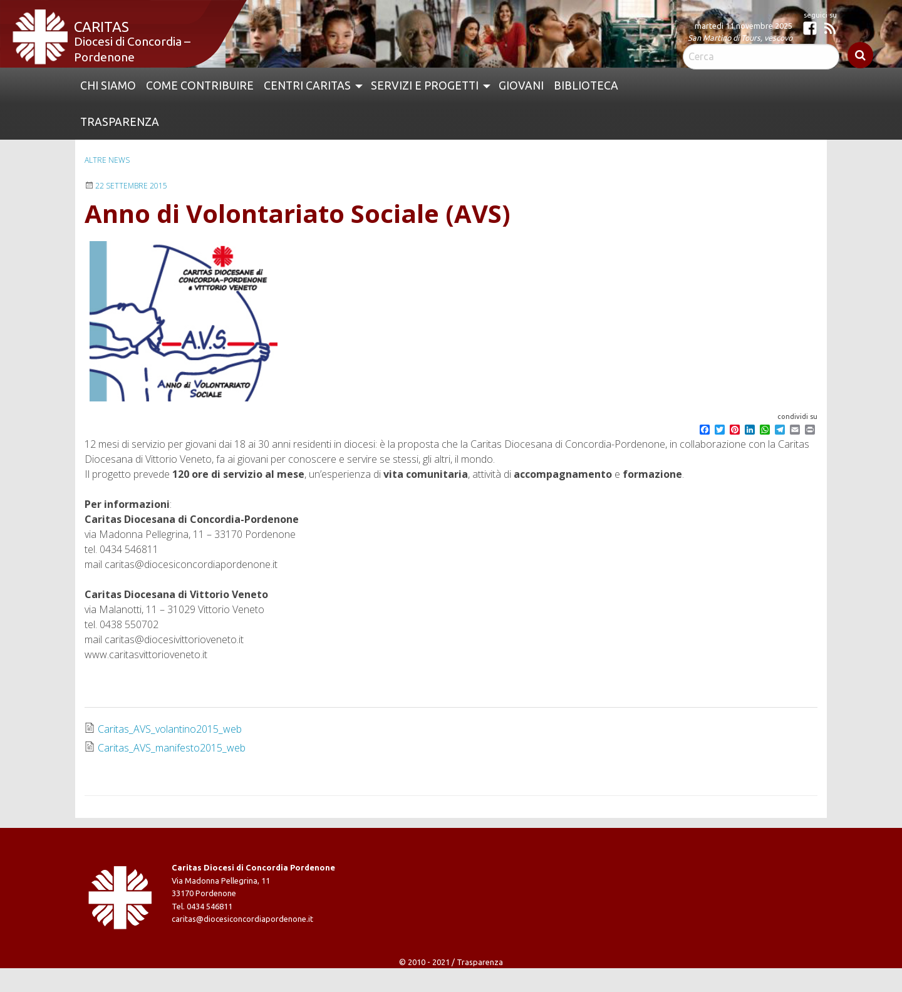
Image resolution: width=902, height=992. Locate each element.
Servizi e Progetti (425, 85)
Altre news (107, 160)
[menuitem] (108, 86)
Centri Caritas (307, 85)
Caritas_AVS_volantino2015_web (170, 729)
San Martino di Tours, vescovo (740, 37)
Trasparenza (119, 122)
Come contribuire (200, 85)
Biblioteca (586, 85)
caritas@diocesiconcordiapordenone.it (242, 918)
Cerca (860, 55)
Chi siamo (108, 85)
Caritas (101, 26)
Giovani (521, 85)
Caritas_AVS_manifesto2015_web (172, 747)
